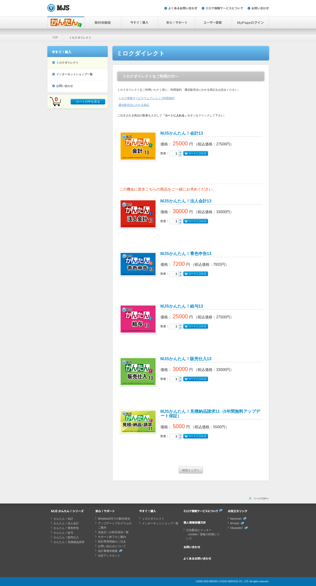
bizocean (236, 518)
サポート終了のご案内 (112, 537)
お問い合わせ (64, 86)
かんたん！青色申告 (66, 528)
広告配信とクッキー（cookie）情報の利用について (203, 534)
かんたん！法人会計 (66, 523)
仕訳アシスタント (109, 555)
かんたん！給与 (63, 532)
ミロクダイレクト (67, 62)
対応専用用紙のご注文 (112, 541)
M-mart (234, 523)
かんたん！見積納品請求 (69, 542)
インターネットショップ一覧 (74, 74)
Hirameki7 (236, 528)
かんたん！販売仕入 (66, 537)
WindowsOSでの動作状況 (114, 518)
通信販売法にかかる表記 (133, 105)
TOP (55, 37)
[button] (180, 152)
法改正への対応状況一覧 (113, 532)
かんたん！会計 (63, 518)
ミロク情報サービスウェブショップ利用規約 (146, 98)
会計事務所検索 (108, 551)
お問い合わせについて (112, 546)
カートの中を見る (88, 101)
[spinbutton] (173, 153)
